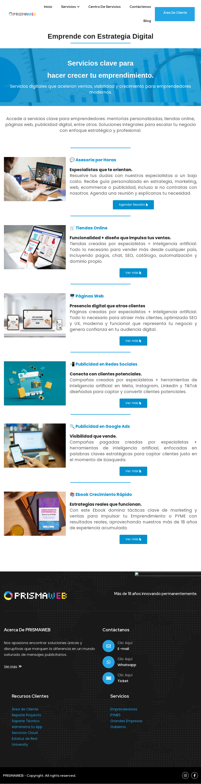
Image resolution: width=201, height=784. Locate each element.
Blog (147, 21)
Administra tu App (27, 727)
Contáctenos (140, 7)
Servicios (70, 7)
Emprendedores (123, 709)
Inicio (48, 7)
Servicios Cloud (25, 732)
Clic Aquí (125, 643)
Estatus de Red (24, 738)
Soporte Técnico (25, 721)
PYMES (115, 715)
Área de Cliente (175, 14)
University (20, 744)
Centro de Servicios (104, 7)
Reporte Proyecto (26, 715)
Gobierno (118, 727)
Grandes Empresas (126, 721)
